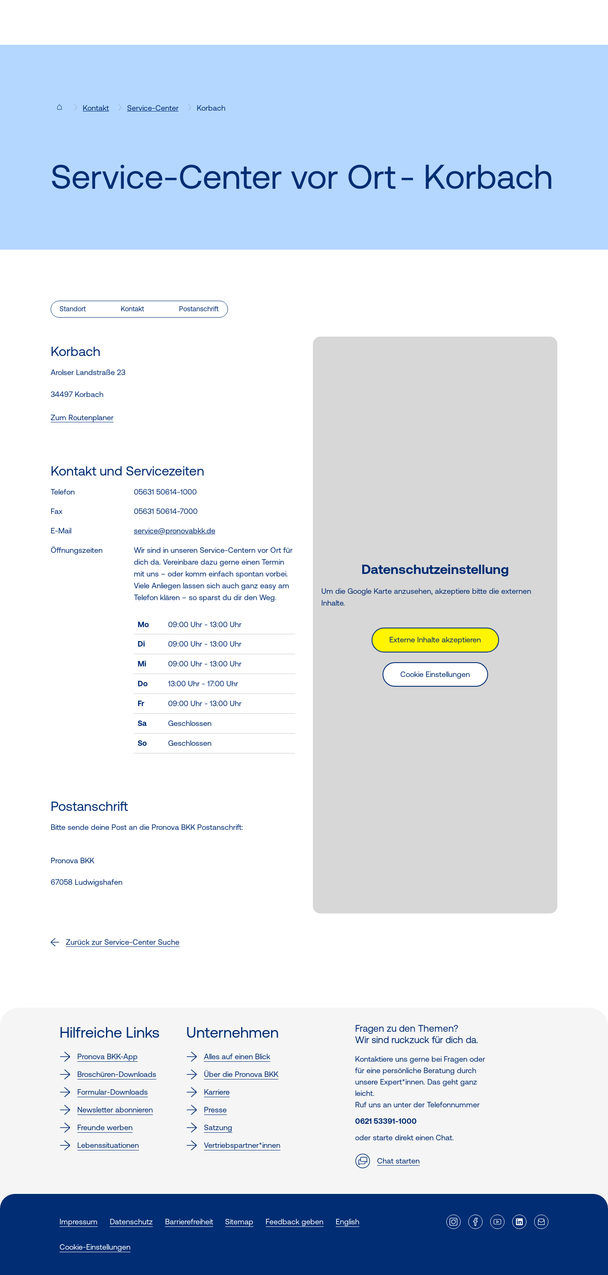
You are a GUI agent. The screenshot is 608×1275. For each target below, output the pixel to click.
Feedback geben (294, 1221)
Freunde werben (96, 1128)
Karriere (208, 1092)
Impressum (79, 1221)
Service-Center (153, 107)
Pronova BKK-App (99, 1057)
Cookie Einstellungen (435, 674)
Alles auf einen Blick (228, 1057)
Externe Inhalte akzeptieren (435, 639)
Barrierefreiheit (189, 1221)
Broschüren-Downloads (108, 1074)
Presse (206, 1110)
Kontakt (96, 107)
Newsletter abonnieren (106, 1110)
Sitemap (239, 1221)
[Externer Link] (453, 1222)
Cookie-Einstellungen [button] (95, 1246)
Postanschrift (199, 309)
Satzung (209, 1128)
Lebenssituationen (99, 1145)
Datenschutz (131, 1221)
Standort (73, 309)
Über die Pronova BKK (232, 1074)
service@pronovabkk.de (174, 530)
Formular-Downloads (104, 1092)
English (347, 1221)
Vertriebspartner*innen (233, 1145)
